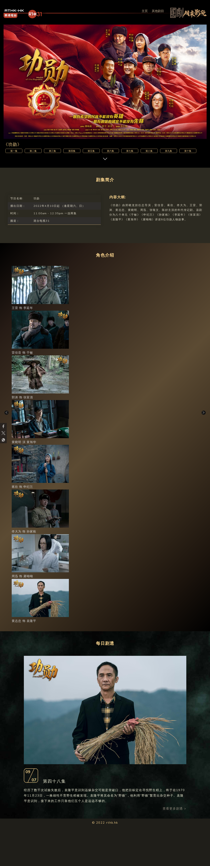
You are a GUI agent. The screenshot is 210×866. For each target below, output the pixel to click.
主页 (145, 11)
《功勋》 (13, 144)
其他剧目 (158, 11)
